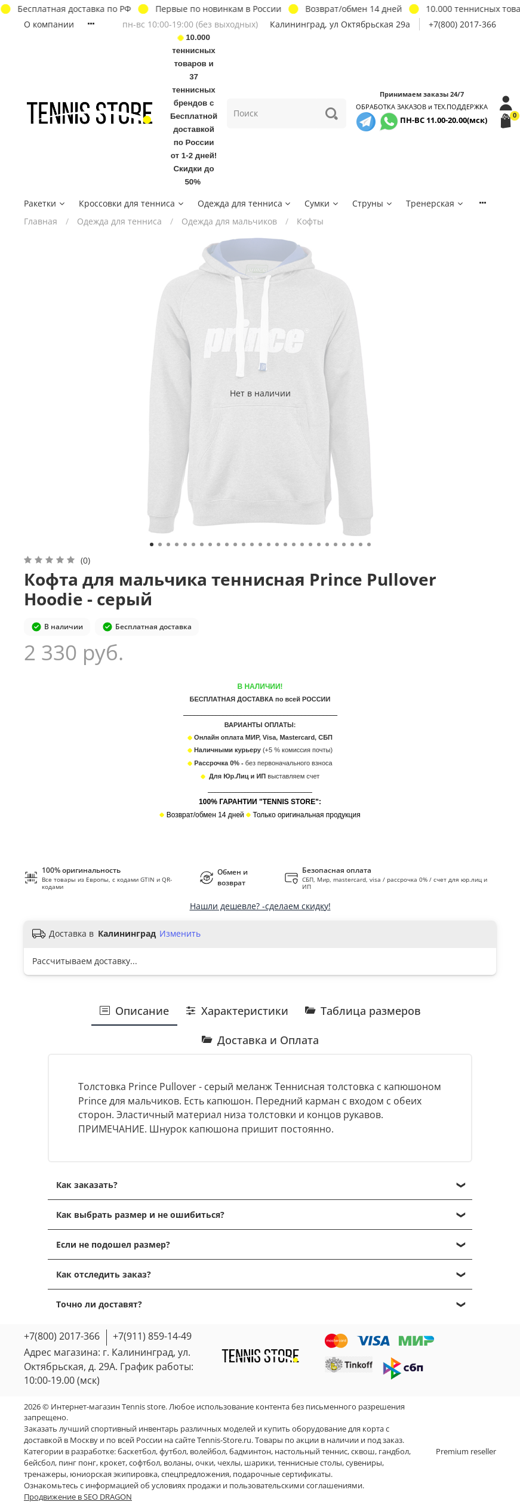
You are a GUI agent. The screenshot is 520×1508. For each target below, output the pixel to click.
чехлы (229, 1463)
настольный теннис (311, 1452)
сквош (363, 1452)
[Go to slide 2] (160, 544)
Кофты (310, 221)
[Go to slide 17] (285, 544)
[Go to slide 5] (185, 544)
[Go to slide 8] (210, 544)
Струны (372, 203)
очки (204, 1463)
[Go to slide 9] (218, 544)
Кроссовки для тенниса (132, 203)
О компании (49, 24)
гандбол (394, 1452)
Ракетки (45, 203)
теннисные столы (310, 1463)
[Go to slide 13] (252, 544)
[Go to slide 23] (335, 544)
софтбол (144, 1463)
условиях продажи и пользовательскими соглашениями (257, 1486)
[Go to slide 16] (277, 544)
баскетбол (137, 1452)
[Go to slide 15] (268, 544)
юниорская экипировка (114, 1474)
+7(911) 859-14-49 (152, 1336)
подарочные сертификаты (282, 1474)
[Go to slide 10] (227, 544)
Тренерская (435, 203)
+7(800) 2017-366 (462, 24)
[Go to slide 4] (177, 544)
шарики (259, 1463)
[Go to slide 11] (235, 544)
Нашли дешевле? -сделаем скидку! (260, 906)
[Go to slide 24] (344, 544)
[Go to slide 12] (243, 544)
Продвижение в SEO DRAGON (78, 1497)
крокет (112, 1463)
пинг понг (77, 1463)
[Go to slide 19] (302, 544)
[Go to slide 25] (352, 544)
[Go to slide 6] (193, 544)
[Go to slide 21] (319, 544)
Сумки (322, 203)
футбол (172, 1452)
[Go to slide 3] (168, 544)
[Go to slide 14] (260, 544)
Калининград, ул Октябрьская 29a (340, 24)
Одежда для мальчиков (229, 221)
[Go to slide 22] (327, 544)
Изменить (180, 933)
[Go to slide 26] (360, 544)
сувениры (364, 1463)
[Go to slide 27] (369, 544)
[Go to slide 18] (294, 544)
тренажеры (45, 1474)
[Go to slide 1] (151, 544)
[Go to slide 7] (202, 544)
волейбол (208, 1452)
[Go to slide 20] (310, 544)
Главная (40, 221)
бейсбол (39, 1463)
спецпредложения (195, 1474)
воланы (178, 1463)
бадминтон (250, 1452)
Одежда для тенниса (245, 203)
